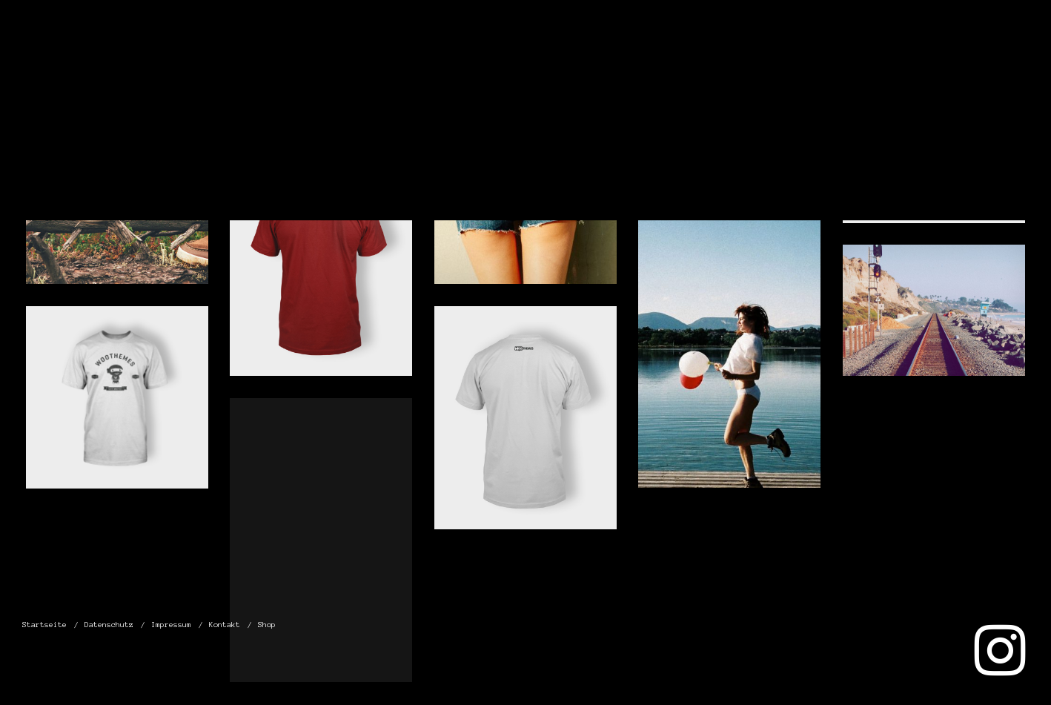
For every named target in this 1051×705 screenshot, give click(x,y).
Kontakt (933, 58)
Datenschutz (714, 58)
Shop (1008, 58)
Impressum (834, 58)
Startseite (596, 58)
